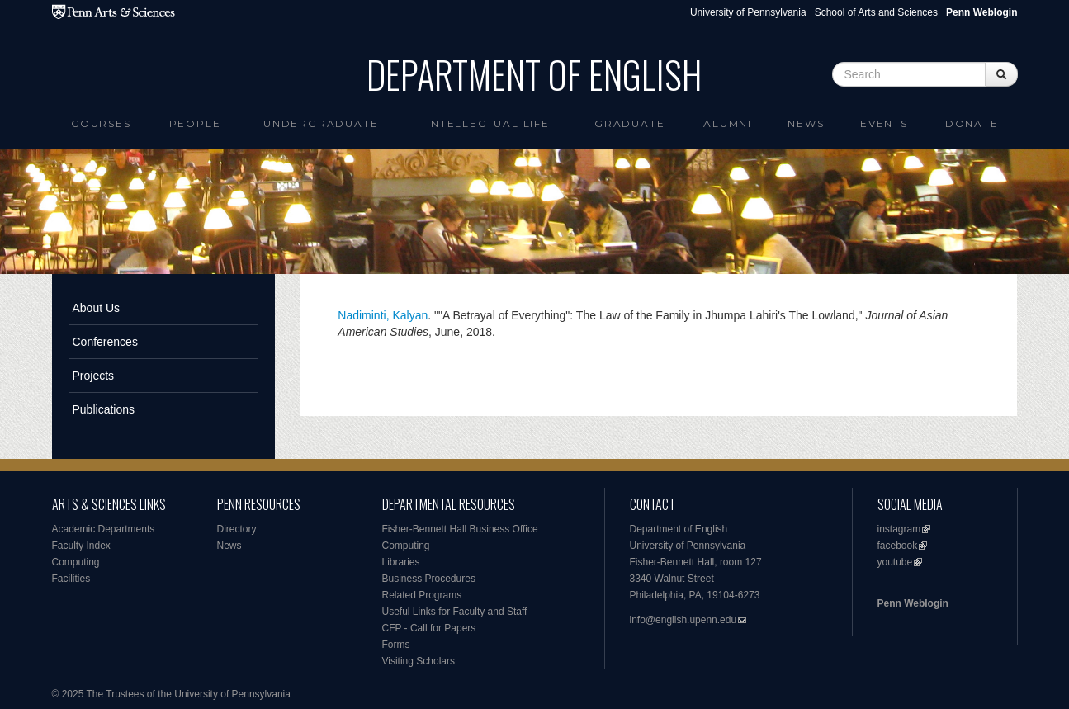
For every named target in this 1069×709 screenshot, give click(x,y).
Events (884, 123)
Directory (237, 529)
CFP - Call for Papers (429, 628)
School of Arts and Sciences (876, 12)
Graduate (629, 123)
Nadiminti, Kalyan (383, 315)
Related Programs (422, 595)
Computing (76, 562)
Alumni (727, 123)
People (195, 123)
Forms (396, 644)
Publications (104, 409)
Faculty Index (81, 545)
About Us (97, 307)
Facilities (71, 578)
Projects (94, 375)
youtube (895, 562)
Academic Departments (103, 529)
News (806, 123)
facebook (897, 545)
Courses (101, 123)
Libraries (401, 562)
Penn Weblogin (912, 603)
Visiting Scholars (419, 661)
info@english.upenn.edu (683, 620)
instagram (899, 529)
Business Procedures (428, 578)
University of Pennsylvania (748, 12)
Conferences (105, 341)
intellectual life (488, 123)
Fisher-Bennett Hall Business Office (460, 529)
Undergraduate (320, 123)
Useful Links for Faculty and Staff (454, 611)
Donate (972, 123)
